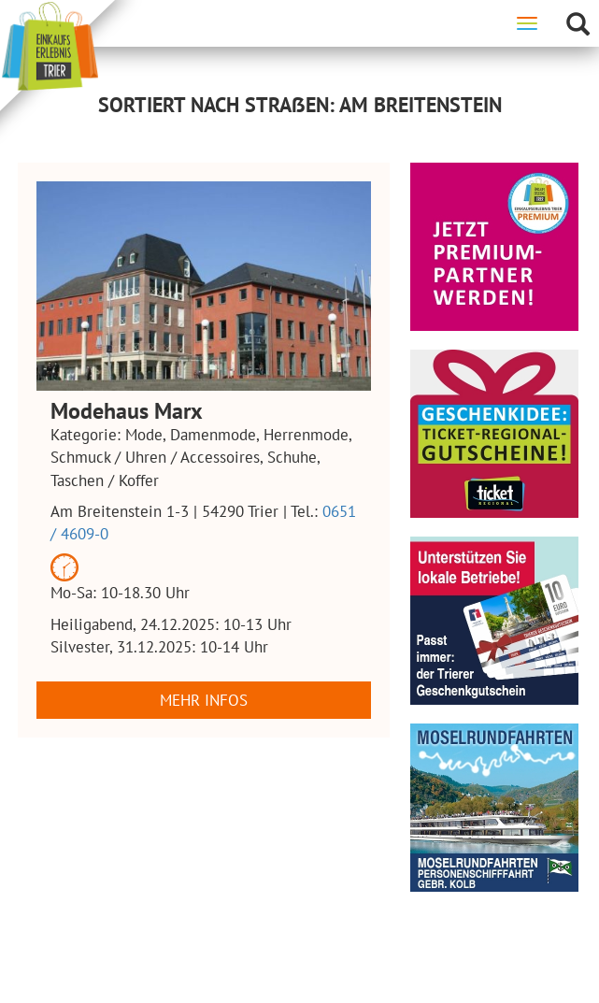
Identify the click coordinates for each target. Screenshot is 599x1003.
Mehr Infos (204, 700)
